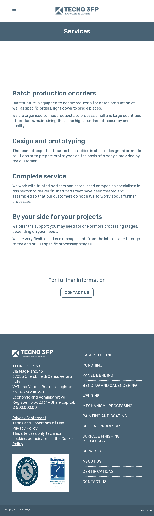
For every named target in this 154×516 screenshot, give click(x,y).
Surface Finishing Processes (101, 419)
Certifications (98, 452)
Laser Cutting (98, 335)
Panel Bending (98, 356)
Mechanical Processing (107, 386)
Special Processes (102, 406)
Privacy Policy (25, 408)
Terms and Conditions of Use (38, 403)
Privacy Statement (29, 398)
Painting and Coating (105, 396)
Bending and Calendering (110, 366)
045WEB (146, 490)
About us (92, 442)
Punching (92, 345)
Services (92, 431)
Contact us (94, 462)
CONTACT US (77, 293)
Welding (91, 376)
